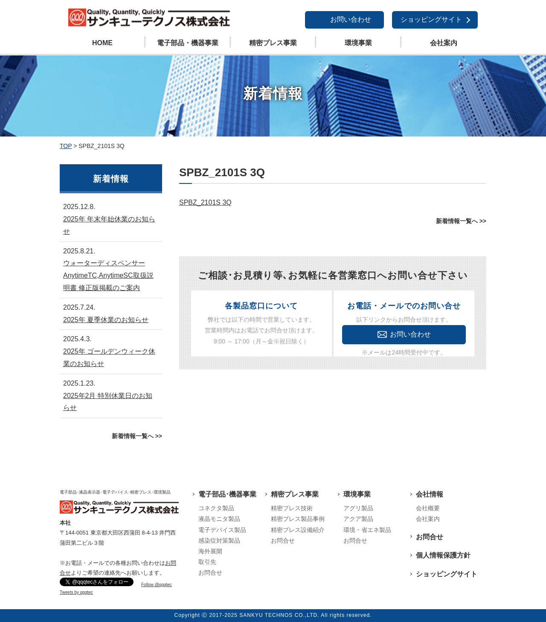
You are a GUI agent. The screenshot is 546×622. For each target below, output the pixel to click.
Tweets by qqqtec (76, 592)
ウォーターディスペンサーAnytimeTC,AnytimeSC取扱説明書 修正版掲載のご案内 (108, 275)
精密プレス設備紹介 (298, 529)
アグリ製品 (358, 508)
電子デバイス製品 (222, 529)
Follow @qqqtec (156, 584)
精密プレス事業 (273, 43)
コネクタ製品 (216, 508)
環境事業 (358, 43)
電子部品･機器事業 (227, 494)
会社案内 (443, 43)
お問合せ (210, 572)
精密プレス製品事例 (298, 518)
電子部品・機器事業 (187, 43)
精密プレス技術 (292, 508)
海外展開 (210, 551)
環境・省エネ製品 (367, 529)
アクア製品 (358, 518)
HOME (102, 43)
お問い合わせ (350, 19)
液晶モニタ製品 (219, 518)
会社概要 (428, 508)
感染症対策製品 (219, 540)
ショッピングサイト (431, 19)
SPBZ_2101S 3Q (205, 202)
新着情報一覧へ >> (461, 221)
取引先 (207, 561)
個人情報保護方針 (443, 555)
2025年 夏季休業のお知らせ (105, 319)
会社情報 (429, 494)
